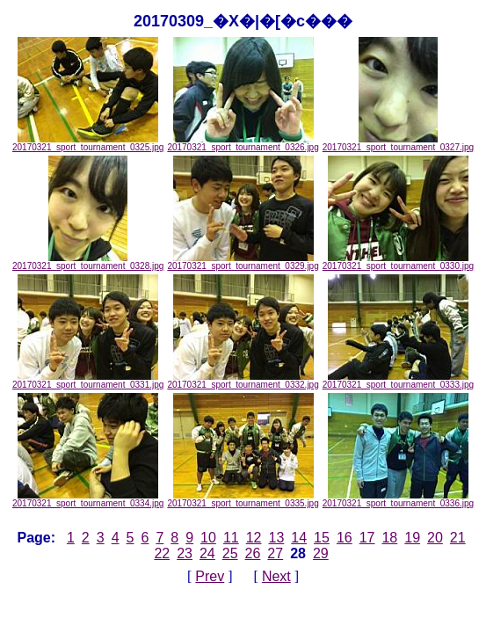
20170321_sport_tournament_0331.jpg (87, 380)
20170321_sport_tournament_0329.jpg (242, 262)
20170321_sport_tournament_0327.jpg (398, 143)
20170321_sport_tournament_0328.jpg (87, 262)
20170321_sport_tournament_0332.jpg (242, 380)
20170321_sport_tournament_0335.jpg (242, 499)
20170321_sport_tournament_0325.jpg (87, 143)
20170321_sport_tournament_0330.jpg (398, 262)
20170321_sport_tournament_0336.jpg (398, 499)
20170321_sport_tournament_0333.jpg (398, 380)
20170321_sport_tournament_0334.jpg (87, 499)
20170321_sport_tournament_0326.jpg (242, 143)
